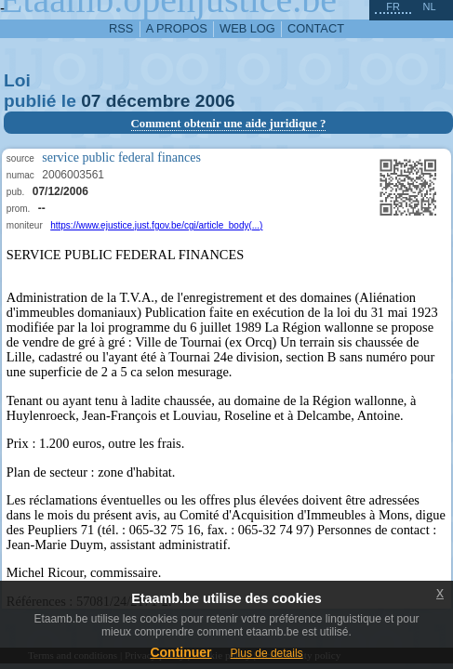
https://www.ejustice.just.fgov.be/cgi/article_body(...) (156, 225)
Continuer (180, 652)
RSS (121, 28)
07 (90, 101)
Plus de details (267, 653)
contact (315, 28)
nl (428, 6)
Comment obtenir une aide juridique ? (228, 123)
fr (393, 6)
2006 (215, 101)
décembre (148, 101)
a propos (176, 28)
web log (247, 28)
